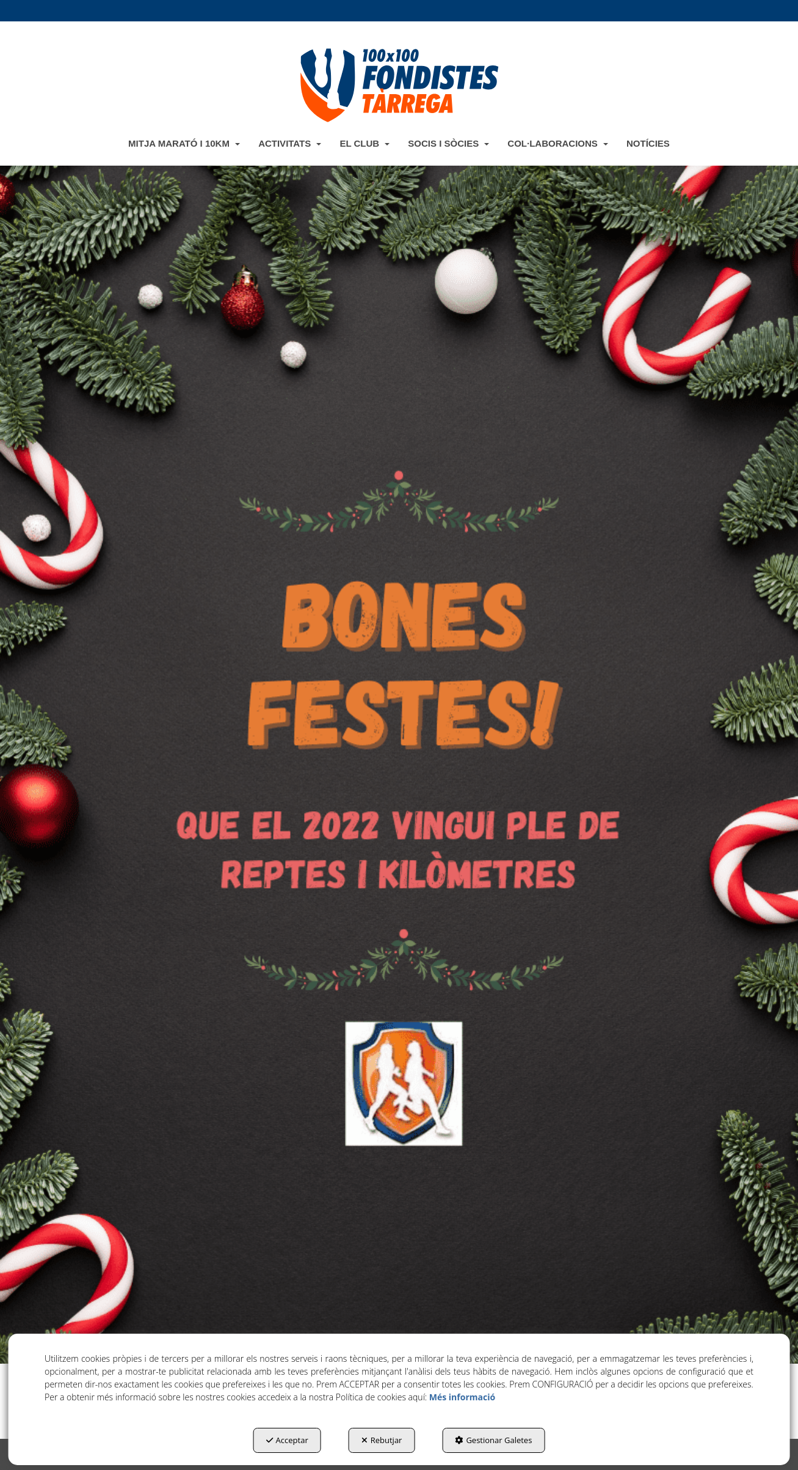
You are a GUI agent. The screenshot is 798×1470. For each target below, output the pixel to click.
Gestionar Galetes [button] (493, 1440)
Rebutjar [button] (381, 1440)
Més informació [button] (462, 1397)
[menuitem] (184, 143)
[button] (399, 85)
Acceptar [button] (287, 1440)
